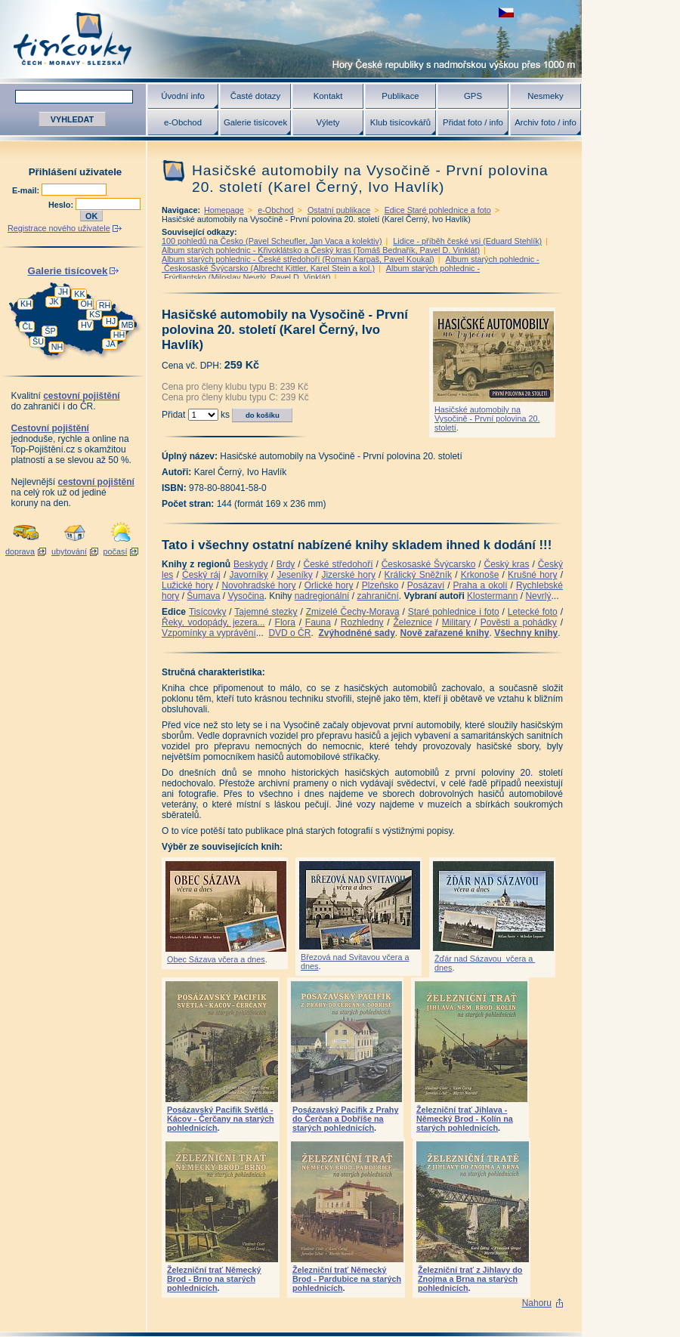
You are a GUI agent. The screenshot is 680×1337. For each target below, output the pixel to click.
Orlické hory (329, 585)
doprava (20, 551)
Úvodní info (183, 95)
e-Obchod (183, 122)
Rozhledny (362, 622)
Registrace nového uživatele (59, 228)
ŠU (38, 341)
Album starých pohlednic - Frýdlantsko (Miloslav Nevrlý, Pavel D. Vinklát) (321, 273)
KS (94, 314)
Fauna (318, 622)
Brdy (286, 564)
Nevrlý (538, 596)
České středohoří (338, 564)
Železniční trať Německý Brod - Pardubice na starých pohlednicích (346, 1278)
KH (26, 303)
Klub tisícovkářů (400, 122)
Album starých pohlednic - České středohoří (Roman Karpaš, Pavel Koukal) (298, 259)
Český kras (507, 564)
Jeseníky (294, 575)
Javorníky (248, 575)
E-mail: (27, 190)
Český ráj (201, 575)
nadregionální (322, 596)
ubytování (69, 551)
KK (79, 293)
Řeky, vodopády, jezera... (213, 622)
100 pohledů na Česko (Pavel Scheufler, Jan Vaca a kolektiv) (272, 240)
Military (456, 622)
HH (119, 334)
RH (105, 305)
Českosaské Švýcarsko (429, 564)
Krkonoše (480, 575)
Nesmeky (545, 95)
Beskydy (250, 564)
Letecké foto (533, 612)
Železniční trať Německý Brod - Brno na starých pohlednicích (214, 1278)
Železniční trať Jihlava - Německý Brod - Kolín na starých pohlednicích (464, 1118)
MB (127, 324)
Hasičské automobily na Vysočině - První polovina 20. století (486, 418)
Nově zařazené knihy (444, 633)
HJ (111, 321)
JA (111, 343)
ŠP (50, 330)
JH (63, 291)
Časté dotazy (255, 95)
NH (57, 346)
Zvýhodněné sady (356, 633)
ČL (28, 326)
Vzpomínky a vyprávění (209, 633)
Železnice (413, 622)
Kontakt (328, 95)
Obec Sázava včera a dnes (216, 959)
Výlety (327, 122)
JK (54, 301)
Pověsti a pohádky (519, 622)
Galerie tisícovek (255, 122)
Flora (285, 622)
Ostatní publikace (339, 210)
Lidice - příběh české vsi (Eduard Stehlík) (467, 240)
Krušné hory (533, 575)
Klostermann (492, 596)
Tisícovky (208, 612)
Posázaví (425, 585)
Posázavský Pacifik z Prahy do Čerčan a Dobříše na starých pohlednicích (345, 1118)
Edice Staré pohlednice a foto (438, 210)
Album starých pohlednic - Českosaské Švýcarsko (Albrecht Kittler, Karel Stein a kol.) (350, 264)
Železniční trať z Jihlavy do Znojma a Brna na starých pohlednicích (470, 1278)
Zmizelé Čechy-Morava (353, 612)
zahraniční (377, 596)
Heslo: (62, 204)
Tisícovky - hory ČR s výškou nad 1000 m (291, 39)
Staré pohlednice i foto (453, 612)
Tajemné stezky (265, 612)
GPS (473, 95)
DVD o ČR (289, 633)
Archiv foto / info (545, 122)
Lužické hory (187, 585)
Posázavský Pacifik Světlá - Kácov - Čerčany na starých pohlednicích (220, 1118)
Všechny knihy (526, 633)
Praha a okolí (480, 585)
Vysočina (245, 596)
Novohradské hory (258, 585)
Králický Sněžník (419, 575)
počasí (116, 551)
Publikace (400, 95)
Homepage (224, 210)
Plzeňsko (380, 585)
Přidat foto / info (473, 122)
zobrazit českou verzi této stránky (506, 12)
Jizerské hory (348, 575)
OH (86, 303)
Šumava (203, 596)
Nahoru (537, 1303)
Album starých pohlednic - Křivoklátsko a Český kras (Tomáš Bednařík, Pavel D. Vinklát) (321, 250)
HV (86, 324)
